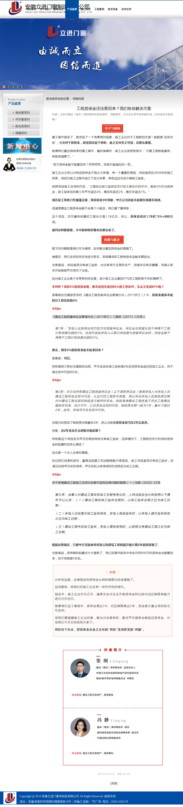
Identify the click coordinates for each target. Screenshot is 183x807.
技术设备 (113, 9)
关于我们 (45, 9)
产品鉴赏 (72, 9)
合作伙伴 (126, 9)
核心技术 (86, 9)
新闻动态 (58, 9)
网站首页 (31, 9)
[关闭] (114, 783)
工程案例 (99, 9)
